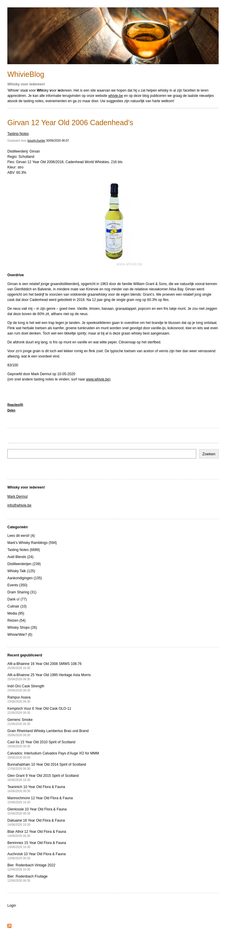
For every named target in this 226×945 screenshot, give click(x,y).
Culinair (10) (16, 606)
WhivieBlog (25, 74)
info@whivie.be (19, 505)
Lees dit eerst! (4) (21, 536)
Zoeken (208, 454)
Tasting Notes (18, 134)
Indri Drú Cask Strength (25, 688)
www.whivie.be (97, 379)
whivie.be (115, 96)
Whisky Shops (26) (22, 627)
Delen (11, 410)
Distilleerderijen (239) (24, 564)
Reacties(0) (15, 404)
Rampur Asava (19, 699)
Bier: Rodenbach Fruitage (27, 878)
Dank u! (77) (17, 599)
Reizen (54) (16, 620)
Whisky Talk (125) (21, 571)
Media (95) (15, 613)
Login (11, 905)
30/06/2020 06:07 (57, 140)
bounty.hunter (36, 140)
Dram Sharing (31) (21, 592)
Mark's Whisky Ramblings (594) (32, 543)
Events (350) (17, 585)
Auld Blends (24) (20, 557)
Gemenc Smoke (20, 722)
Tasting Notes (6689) (23, 550)
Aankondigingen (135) (24, 578)
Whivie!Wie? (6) (19, 635)
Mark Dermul (17, 496)
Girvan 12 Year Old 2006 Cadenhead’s (70, 122)
